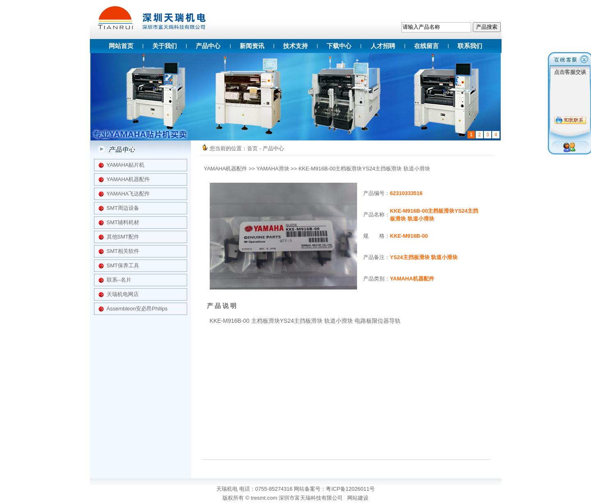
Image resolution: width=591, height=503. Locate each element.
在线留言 (426, 45)
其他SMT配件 (123, 237)
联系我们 (470, 45)
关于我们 (164, 45)
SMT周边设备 (123, 208)
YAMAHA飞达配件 (128, 194)
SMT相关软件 (123, 251)
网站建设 (358, 498)
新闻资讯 (252, 45)
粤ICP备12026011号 (350, 489)
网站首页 (121, 45)
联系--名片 (119, 280)
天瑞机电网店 (123, 294)
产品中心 (208, 45)
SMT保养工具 (123, 265)
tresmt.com (264, 498)
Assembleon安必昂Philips (137, 308)
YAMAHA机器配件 (128, 179)
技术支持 (295, 45)
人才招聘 (383, 45)
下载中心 (339, 45)
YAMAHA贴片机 (126, 165)
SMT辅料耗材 (123, 222)
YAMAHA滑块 (273, 168)
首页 (252, 148)
